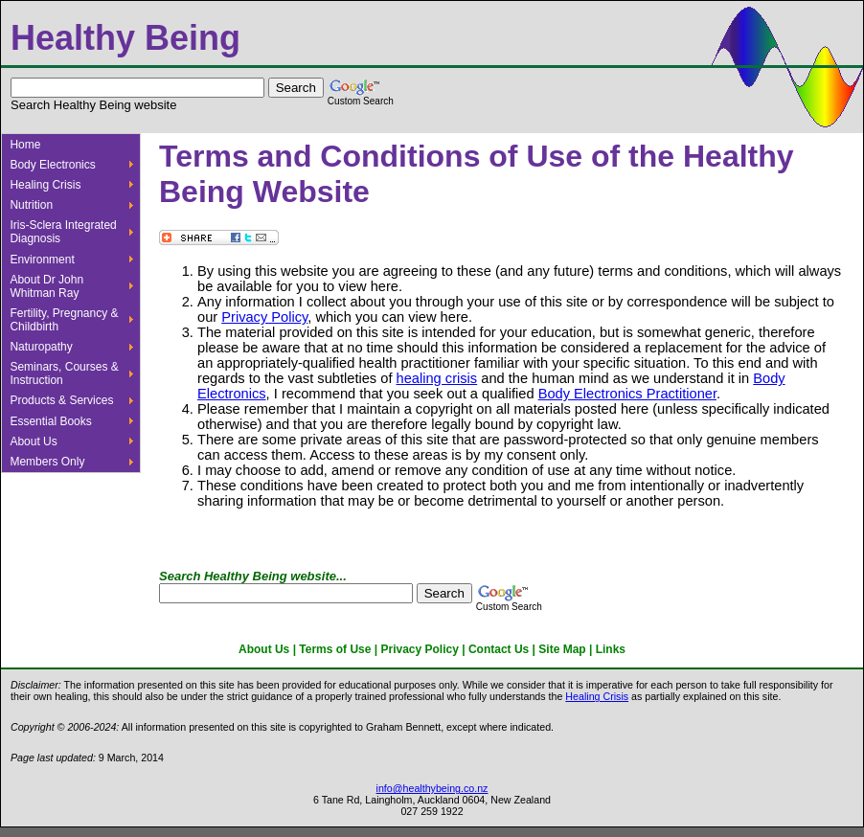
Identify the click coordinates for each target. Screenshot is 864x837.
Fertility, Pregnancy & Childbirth (64, 319)
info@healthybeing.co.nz (432, 788)
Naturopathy (41, 346)
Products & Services (61, 400)
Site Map (561, 649)
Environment (42, 259)
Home (25, 144)
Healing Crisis (45, 185)
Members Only (47, 461)
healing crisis (437, 378)
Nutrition (31, 205)
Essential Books (50, 421)
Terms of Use (335, 649)
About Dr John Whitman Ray (46, 286)
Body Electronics (52, 164)
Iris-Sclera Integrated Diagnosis (63, 231)
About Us (33, 441)
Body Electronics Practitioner (627, 393)
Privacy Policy (264, 317)
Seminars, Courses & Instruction (64, 373)
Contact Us (498, 649)
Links (610, 649)
